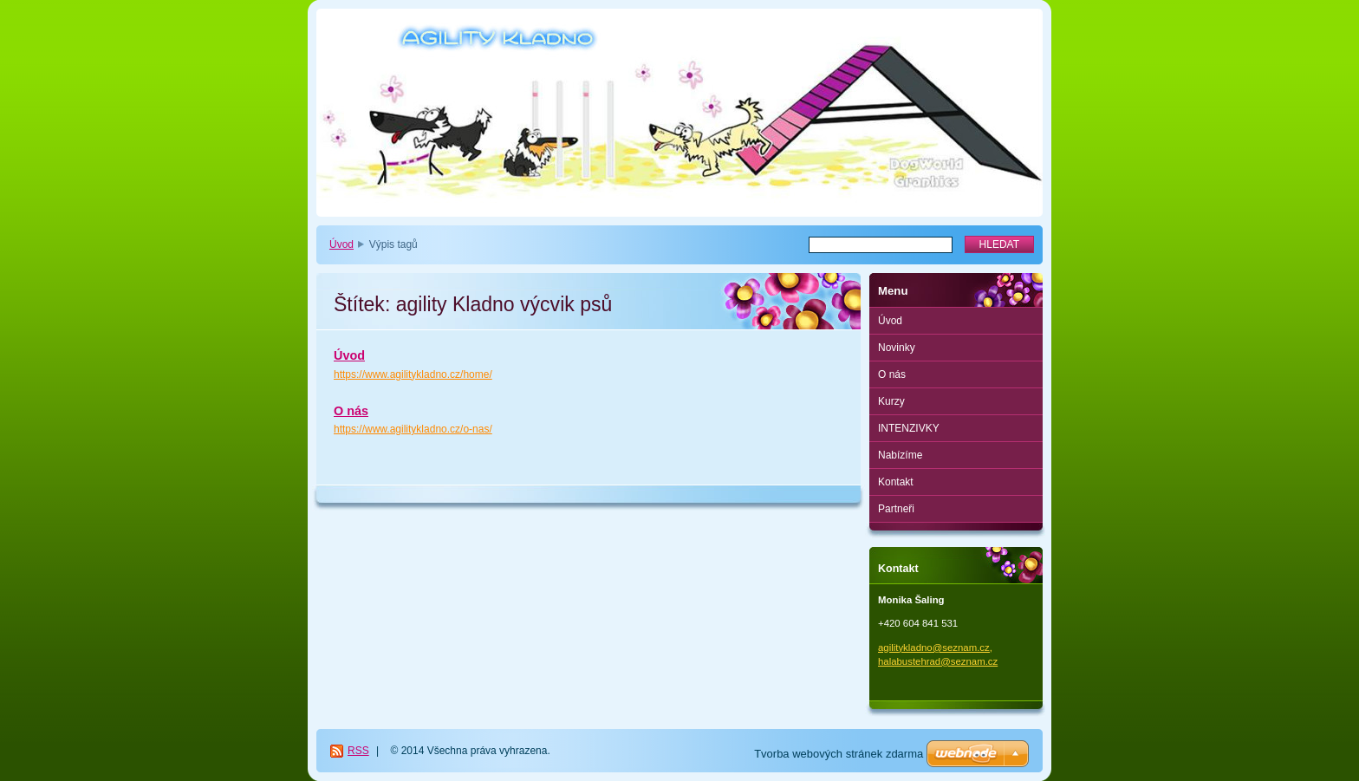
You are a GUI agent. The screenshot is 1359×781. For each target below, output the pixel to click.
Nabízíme (900, 455)
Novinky (896, 348)
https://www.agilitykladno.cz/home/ (413, 374)
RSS (358, 751)
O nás (351, 411)
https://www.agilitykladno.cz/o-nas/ (413, 429)
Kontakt (896, 482)
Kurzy (891, 401)
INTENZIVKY (909, 428)
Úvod (341, 244)
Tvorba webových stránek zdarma (838, 753)
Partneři (896, 509)
